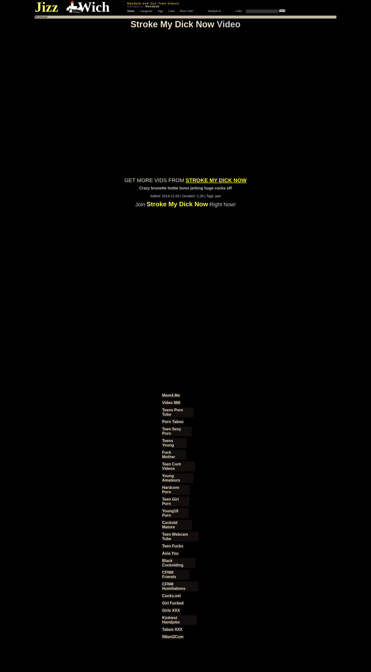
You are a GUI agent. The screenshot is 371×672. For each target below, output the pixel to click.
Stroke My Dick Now (172, 24)
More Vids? (186, 11)
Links (238, 11)
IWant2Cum (172, 637)
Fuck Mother (168, 454)
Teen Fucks (172, 546)
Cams (171, 11)
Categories (146, 11)
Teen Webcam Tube (175, 536)
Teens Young (168, 443)
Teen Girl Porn (170, 501)
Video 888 (171, 403)
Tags (160, 11)
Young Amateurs (171, 478)
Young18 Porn (170, 513)
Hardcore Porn (170, 489)
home (123, 1)
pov (218, 196)
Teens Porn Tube (172, 412)
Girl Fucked (173, 603)
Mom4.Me (171, 395)
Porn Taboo (173, 422)
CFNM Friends (169, 574)
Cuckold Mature (170, 525)
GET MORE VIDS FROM (185, 180)
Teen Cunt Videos (171, 466)
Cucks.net (171, 596)
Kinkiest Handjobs (171, 620)
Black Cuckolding (172, 563)
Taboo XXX (172, 629)
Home (131, 11)
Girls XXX (171, 610)
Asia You (170, 553)
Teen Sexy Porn (171, 431)
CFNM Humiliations (174, 586)
